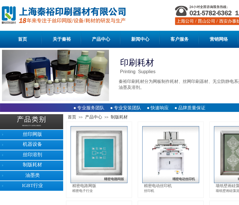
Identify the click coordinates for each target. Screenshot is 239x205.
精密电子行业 (82, 191)
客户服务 (179, 39)
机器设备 (32, 144)
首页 (22, 39)
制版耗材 (119, 117)
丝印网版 (32, 134)
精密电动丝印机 (158, 185)
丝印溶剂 (32, 154)
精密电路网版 (84, 185)
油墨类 (32, 175)
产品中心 (101, 39)
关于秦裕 (62, 39)
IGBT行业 (32, 185)
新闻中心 (140, 39)
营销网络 (219, 39)
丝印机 (149, 191)
